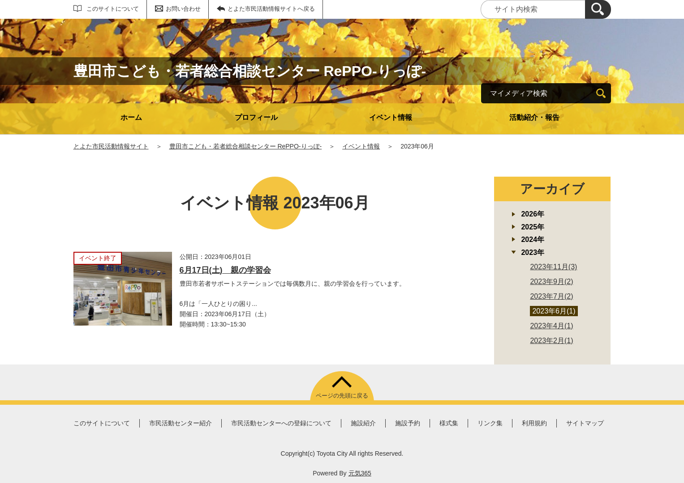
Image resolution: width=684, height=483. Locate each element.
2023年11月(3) (553, 267)
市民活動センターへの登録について (281, 423)
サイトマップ (585, 423)
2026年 (532, 214)
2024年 (532, 239)
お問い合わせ (183, 8)
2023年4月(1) (551, 326)
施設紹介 (363, 423)
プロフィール (256, 117)
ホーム (131, 117)
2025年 (532, 227)
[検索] (598, 9)
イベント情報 (390, 117)
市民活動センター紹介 (180, 423)
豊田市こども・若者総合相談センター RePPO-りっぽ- (245, 146)
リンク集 (490, 423)
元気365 (359, 473)
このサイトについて (112, 8)
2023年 (532, 252)
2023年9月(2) (551, 281)
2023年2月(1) (551, 340)
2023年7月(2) (551, 296)
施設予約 (407, 423)
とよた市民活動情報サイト (111, 146)
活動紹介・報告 (534, 117)
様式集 (448, 423)
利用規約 (534, 423)
